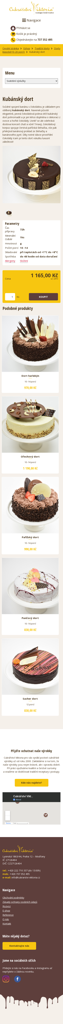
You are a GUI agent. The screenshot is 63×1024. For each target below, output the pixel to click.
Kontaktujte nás (19, 945)
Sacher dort (30, 698)
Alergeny (10, 260)
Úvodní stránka (11, 48)
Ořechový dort (30, 456)
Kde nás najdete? (31, 782)
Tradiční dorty (42, 48)
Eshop (26, 48)
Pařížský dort (30, 537)
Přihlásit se (20, 28)
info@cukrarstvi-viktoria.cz (26, 877)
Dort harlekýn (30, 375)
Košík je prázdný (24, 34)
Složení (24, 260)
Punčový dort (30, 618)
